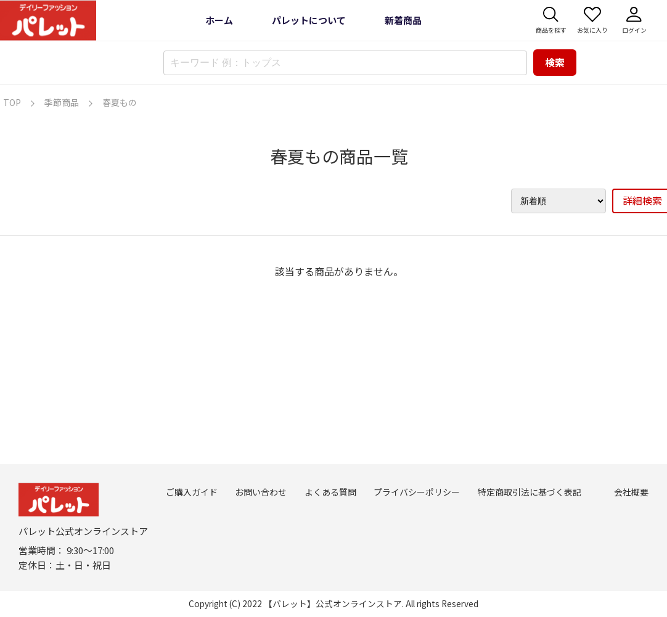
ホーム (219, 20)
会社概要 (631, 492)
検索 (555, 62)
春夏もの (119, 102)
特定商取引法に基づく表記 (529, 492)
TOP (12, 102)
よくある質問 (330, 492)
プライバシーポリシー (417, 492)
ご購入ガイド (192, 492)
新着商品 (403, 20)
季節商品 (61, 102)
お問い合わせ (261, 492)
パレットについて (309, 20)
